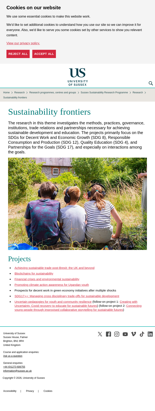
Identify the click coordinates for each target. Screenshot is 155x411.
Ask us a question (12, 356)
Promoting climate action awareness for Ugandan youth (52, 284)
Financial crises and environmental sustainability (47, 279)
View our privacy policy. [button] (23, 43)
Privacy (30, 391)
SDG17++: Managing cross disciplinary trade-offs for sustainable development (67, 296)
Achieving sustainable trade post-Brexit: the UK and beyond (54, 267)
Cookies (48, 391)
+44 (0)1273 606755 (14, 366)
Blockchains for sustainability (34, 273)
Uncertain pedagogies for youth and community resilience (53, 301)
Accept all (44, 53)
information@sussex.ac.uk (17, 370)
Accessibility (9, 391)
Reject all (18, 53)
